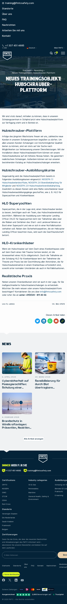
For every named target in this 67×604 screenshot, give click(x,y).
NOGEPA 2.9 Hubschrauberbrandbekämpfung (38, 185)
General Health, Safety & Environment (38, 497)
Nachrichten (8, 25)
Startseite (27, 70)
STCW (4, 496)
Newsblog (38, 70)
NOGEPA (5, 489)
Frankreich (6, 525)
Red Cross (6, 504)
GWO (4, 492)
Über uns (7, 14)
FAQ (4, 19)
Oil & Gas (32, 485)
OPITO (4, 485)
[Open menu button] (63, 53)
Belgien (5, 529)
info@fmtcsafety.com (50, 291)
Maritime (31, 492)
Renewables (33, 489)
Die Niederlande (8, 518)
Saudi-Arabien (8, 521)
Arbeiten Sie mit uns (13, 30)
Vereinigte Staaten (9, 514)
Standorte (7, 8)
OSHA (4, 500)
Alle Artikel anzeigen (33, 439)
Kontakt (6, 35)
